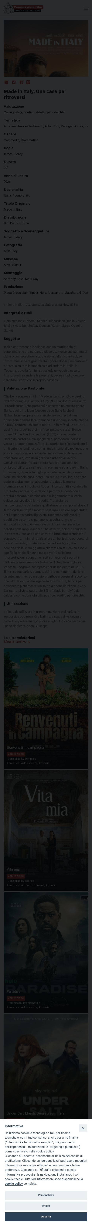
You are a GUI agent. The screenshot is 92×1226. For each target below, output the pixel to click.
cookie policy (14, 1183)
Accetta (46, 1216)
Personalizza (46, 1195)
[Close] (83, 1128)
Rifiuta (46, 1206)
